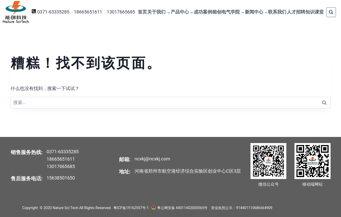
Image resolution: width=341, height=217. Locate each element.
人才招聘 (296, 12)
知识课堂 (314, 12)
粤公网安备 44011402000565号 (181, 208)
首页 (142, 12)
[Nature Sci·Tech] (16, 12)
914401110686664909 (254, 208)
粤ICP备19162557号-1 (131, 208)
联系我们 (277, 12)
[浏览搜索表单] (331, 12)
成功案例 (203, 12)
